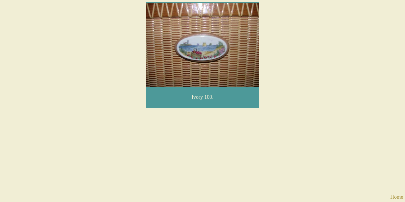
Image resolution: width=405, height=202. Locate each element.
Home (396, 197)
